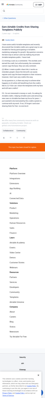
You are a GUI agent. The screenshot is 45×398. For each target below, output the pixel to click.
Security (22, 357)
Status (12, 326)
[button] (2, 5)
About (12, 311)
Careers (13, 316)
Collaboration (8, 130)
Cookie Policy (31, 388)
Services (13, 282)
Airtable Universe (17, 302)
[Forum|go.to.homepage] (14, 5)
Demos (13, 257)
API (22, 363)
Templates (14, 297)
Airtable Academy (17, 242)
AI (10, 193)
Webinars (14, 267)
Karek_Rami (9, 40)
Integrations (15, 178)
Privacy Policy (7, 395)
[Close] (38, 377)
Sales (12, 228)
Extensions (14, 183)
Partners (13, 277)
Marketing (14, 213)
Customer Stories (17, 262)
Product (13, 208)
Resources (14, 272)
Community (21, 130)
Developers (14, 287)
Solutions (14, 203)
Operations (14, 218)
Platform (13, 168)
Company (14, 306)
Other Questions (10, 18)
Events (12, 247)
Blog (11, 321)
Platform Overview (17, 173)
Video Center (15, 252)
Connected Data (17, 198)
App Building (15, 188)
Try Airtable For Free (18, 336)
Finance (13, 233)
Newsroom (14, 331)
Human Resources (17, 223)
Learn (12, 237)
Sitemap (22, 369)
